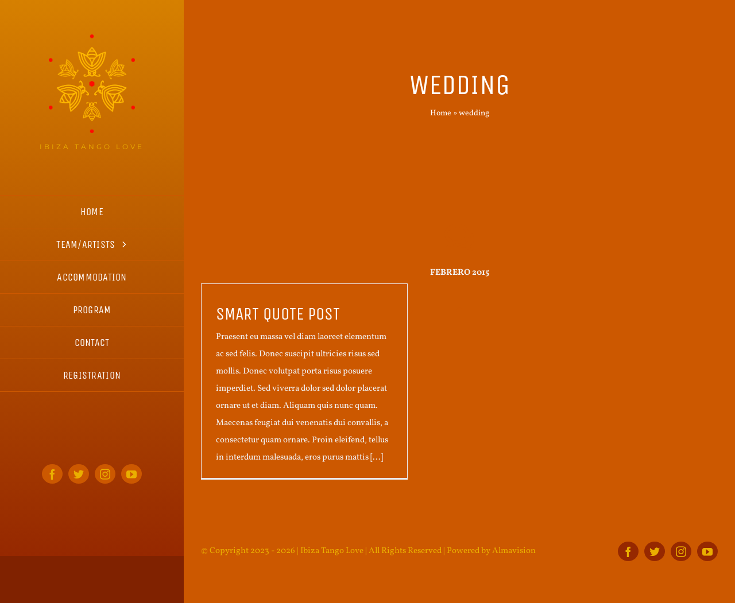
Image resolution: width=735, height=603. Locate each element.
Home (440, 113)
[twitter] (78, 474)
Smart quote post (278, 314)
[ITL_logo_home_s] (92, 39)
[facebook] (52, 474)
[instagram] (105, 474)
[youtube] (131, 474)
